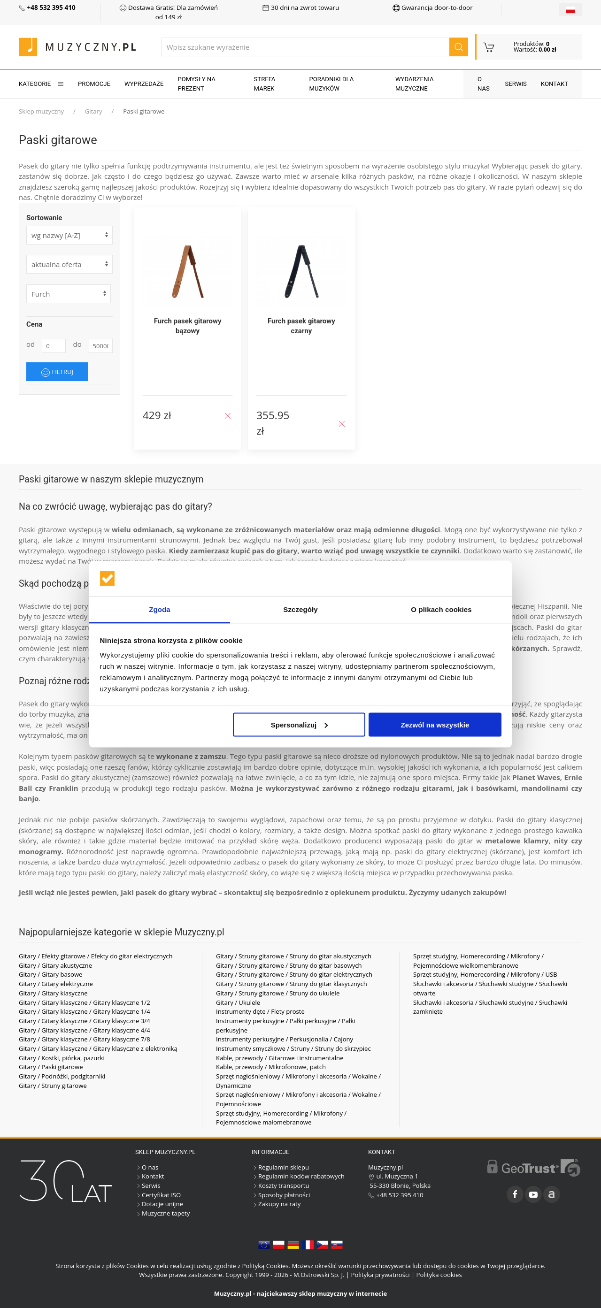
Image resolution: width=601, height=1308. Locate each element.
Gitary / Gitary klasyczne (53, 993)
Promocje (94, 83)
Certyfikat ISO (158, 1195)
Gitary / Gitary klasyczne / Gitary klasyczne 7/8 (84, 1039)
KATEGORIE (41, 83)
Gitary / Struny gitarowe (53, 1085)
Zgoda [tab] (159, 609)
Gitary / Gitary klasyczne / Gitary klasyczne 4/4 (84, 1030)
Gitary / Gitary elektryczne (56, 983)
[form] (69, 264)
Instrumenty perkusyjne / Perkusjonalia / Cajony (284, 1039)
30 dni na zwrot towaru (300, 7)
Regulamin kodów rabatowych (298, 1176)
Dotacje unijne (159, 1204)
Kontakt (554, 83)
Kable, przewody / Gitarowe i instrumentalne (280, 1058)
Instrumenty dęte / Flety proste (260, 1011)
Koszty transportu (280, 1185)
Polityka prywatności (380, 1274)
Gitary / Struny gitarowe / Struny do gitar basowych (289, 965)
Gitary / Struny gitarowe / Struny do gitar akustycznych (293, 956)
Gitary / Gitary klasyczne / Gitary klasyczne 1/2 (84, 1002)
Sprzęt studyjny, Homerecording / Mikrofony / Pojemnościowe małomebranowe (281, 1118)
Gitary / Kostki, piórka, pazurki (62, 1058)
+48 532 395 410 (396, 1195)
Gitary (93, 111)
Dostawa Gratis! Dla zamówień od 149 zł (168, 12)
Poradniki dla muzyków (331, 84)
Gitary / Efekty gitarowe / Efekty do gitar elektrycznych (96, 956)
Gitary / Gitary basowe (50, 974)
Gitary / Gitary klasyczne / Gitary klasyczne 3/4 (84, 1021)
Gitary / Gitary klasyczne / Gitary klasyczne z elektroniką (98, 1048)
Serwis (516, 83)
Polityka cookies (439, 1274)
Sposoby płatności (281, 1195)
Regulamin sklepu (280, 1167)
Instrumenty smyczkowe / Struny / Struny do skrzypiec (293, 1048)
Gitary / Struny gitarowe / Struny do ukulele (277, 993)
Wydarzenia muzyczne (414, 84)
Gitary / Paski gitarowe (51, 1067)
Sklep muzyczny (41, 111)
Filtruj (57, 372)
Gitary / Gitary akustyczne (55, 965)
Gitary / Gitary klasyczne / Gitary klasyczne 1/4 (84, 1011)
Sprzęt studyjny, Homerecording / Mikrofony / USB (485, 974)
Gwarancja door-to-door (433, 7)
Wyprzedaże (143, 83)
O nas (484, 84)
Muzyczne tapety (162, 1213)
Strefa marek (265, 84)
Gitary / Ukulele (238, 1002)
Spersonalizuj (299, 724)
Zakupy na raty (276, 1204)
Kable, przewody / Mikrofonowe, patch (271, 1067)
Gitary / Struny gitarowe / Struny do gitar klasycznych (291, 983)
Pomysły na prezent (197, 84)
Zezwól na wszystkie (435, 724)
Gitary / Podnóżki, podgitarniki (62, 1076)
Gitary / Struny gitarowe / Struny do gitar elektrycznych (294, 974)
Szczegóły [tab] (300, 609)
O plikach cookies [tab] (441, 609)
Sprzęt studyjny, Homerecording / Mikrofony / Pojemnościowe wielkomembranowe (478, 961)
